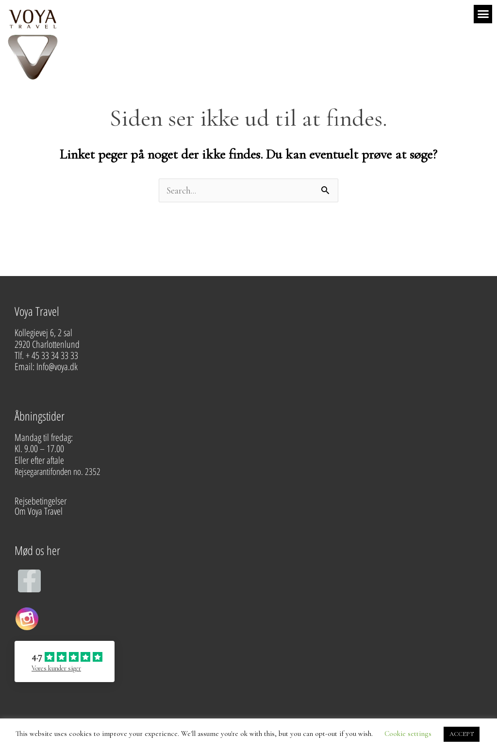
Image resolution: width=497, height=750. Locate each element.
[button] (483, 14)
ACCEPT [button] (461, 734)
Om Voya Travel (40, 511)
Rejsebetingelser (40, 500)
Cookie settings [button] (407, 733)
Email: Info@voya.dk (47, 366)
